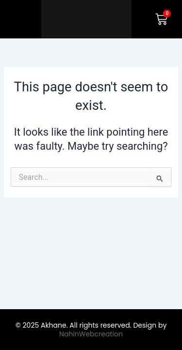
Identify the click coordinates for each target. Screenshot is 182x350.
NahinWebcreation (91, 334)
